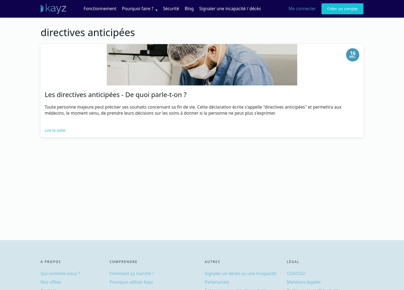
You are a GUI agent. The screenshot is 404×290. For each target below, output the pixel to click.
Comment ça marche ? (132, 273)
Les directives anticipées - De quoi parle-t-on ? (116, 94)
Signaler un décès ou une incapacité (240, 273)
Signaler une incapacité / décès (230, 9)
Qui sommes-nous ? (60, 273)
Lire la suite (55, 130)
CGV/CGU (296, 273)
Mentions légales (304, 282)
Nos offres (51, 282)
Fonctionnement (100, 9)
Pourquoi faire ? (137, 9)
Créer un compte (342, 8)
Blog (189, 9)
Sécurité (171, 9)
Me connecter (302, 9)
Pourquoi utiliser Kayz (131, 282)
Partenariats (217, 282)
